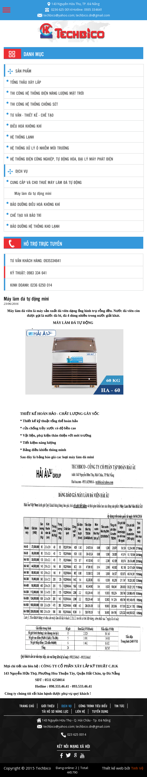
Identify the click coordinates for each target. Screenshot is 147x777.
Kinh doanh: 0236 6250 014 (31, 285)
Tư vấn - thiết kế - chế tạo (31, 115)
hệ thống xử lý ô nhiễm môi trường (39, 148)
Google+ (75, 755)
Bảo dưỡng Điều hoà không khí (35, 204)
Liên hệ (80, 711)
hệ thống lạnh (22, 137)
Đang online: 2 (67, 768)
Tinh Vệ (137, 768)
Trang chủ (26, 705)
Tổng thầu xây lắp (25, 82)
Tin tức (119, 705)
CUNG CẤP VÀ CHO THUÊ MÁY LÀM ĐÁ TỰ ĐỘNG (46, 182)
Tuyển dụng (100, 711)
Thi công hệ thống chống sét (34, 104)
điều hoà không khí (26, 126)
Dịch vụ (21, 171)
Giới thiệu (47, 705)
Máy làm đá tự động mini (32, 193)
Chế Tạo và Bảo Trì (25, 215)
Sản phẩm (23, 71)
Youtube (82, 755)
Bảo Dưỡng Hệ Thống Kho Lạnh (34, 226)
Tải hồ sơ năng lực (55, 711)
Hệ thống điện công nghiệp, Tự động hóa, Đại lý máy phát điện (61, 159)
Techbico (73, 31)
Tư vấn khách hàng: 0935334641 (35, 260)
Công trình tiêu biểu (93, 705)
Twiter (68, 755)
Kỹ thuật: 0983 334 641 (28, 273)
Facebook (61, 755)
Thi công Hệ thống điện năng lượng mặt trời (47, 93)
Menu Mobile (6, 9)
